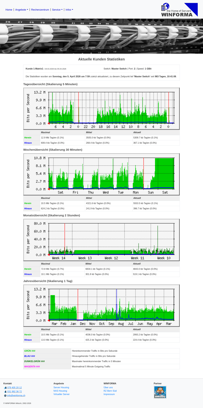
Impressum (109, 394)
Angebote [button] (20, 9)
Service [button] (56, 9)
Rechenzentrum (40, 9)
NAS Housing (60, 391)
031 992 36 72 (14, 391)
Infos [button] (68, 9)
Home (8, 9)
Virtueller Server (62, 394)
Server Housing (61, 387)
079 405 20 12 (14, 387)
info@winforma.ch (16, 395)
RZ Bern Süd (110, 391)
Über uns (108, 387)
